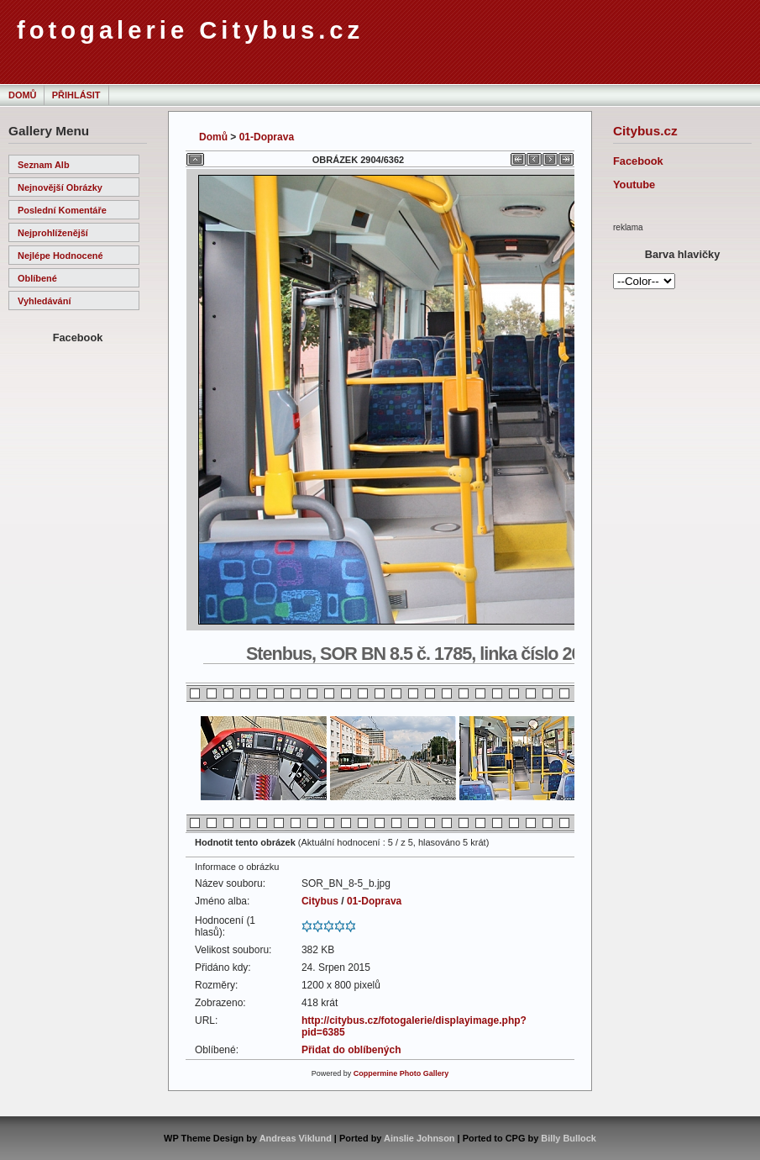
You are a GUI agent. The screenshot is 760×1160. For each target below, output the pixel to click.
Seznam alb (44, 165)
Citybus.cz (645, 131)
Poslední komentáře (62, 210)
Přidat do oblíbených (351, 1050)
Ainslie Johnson (419, 1138)
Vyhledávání (44, 301)
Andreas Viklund (295, 1138)
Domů (22, 95)
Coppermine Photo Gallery (401, 1073)
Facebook (638, 161)
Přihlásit (76, 95)
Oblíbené (37, 278)
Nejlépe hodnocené (60, 255)
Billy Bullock (568, 1138)
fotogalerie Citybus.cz (190, 30)
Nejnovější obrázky (60, 187)
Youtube (634, 184)
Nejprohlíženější (53, 233)
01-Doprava (266, 137)
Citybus (319, 901)
